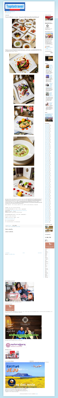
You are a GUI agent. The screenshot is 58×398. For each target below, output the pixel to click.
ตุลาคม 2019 (46, 199)
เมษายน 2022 (47, 171)
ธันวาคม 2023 (47, 152)
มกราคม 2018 (47, 218)
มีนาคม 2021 (46, 183)
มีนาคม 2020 (46, 194)
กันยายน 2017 (47, 222)
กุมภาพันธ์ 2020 (47, 195)
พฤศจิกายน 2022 (47, 164)
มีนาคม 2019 (46, 205)
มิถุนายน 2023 (47, 158)
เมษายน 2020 (47, 193)
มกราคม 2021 (47, 185)
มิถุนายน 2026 (47, 124)
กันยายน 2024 (47, 144)
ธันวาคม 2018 (47, 208)
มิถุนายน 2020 (47, 191)
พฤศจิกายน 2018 (47, 209)
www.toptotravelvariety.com (10, 11)
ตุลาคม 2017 (46, 221)
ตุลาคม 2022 (46, 165)
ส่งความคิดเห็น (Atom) (12, 254)
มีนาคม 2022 (46, 172)
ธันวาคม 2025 (47, 130)
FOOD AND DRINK (18, 226)
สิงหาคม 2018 (47, 212)
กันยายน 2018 (47, 211)
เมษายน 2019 (47, 204)
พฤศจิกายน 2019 (47, 198)
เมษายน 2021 (47, 182)
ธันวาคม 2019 (47, 197)
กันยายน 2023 (47, 155)
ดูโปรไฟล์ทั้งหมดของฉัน (48, 49)
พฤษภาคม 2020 (47, 192)
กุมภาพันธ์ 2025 (47, 139)
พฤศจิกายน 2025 (47, 131)
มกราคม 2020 (47, 196)
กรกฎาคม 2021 (47, 179)
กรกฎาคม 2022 (47, 168)
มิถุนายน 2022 (47, 169)
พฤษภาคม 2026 (47, 125)
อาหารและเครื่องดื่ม (13, 226)
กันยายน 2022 (47, 166)
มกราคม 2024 (47, 151)
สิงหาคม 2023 (47, 156)
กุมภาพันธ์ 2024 (47, 150)
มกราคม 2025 (47, 140)
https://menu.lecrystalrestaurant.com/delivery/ (18, 210)
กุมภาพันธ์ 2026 (47, 128)
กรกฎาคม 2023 (47, 157)
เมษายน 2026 (47, 126)
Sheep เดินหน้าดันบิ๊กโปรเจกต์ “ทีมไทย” (50, 103)
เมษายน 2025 (47, 137)
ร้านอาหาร (9, 226)
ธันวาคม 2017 (47, 219)
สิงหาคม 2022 (47, 167)
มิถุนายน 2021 (47, 180)
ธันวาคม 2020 (47, 186)
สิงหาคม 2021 (47, 178)
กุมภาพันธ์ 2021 (47, 184)
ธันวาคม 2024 (47, 141)
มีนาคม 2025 (46, 138)
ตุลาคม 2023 (46, 154)
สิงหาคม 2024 (47, 145)
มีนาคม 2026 (46, 127)
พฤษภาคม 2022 (47, 170)
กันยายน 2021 (47, 177)
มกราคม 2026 (47, 129)
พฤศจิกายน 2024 (47, 142)
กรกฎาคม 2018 (47, 213)
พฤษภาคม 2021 (47, 181)
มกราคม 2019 (47, 207)
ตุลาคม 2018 (46, 210)
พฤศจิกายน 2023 (47, 153)
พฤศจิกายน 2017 (47, 220)
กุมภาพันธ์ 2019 (47, 206)
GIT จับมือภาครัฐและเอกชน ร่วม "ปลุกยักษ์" (50, 76)
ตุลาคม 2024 (46, 143)
